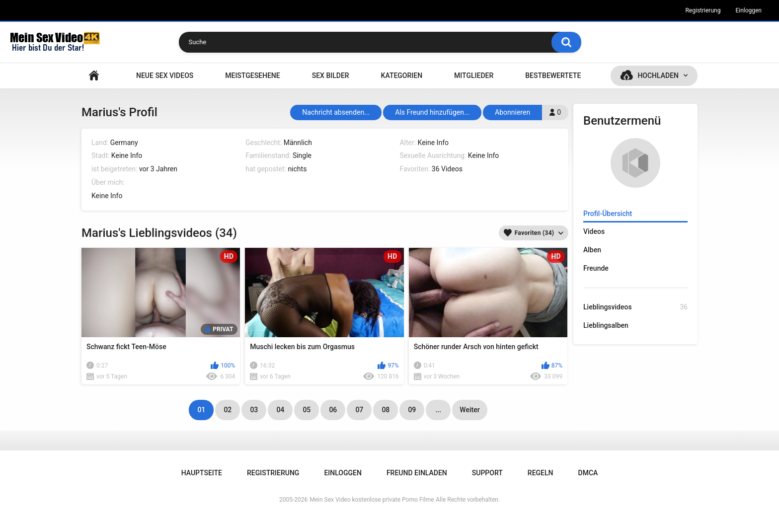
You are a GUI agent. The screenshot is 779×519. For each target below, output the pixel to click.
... (439, 410)
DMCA (588, 473)
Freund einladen (417, 473)
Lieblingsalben (605, 325)
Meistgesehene (252, 75)
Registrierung (702, 10)
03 (254, 410)
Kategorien (402, 75)
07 (359, 410)
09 (412, 410)
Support (487, 473)
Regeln (540, 473)
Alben (592, 250)
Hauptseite (93, 75)
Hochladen (658, 75)
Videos (594, 231)
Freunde (596, 268)
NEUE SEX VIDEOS (164, 75)
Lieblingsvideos (635, 307)
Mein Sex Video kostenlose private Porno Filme (372, 499)
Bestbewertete (553, 75)
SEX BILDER (330, 75)
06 (333, 410)
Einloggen (748, 10)
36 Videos (447, 169)
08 (386, 410)
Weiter (469, 410)
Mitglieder (473, 75)
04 (280, 410)
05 (307, 410)
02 (228, 410)
